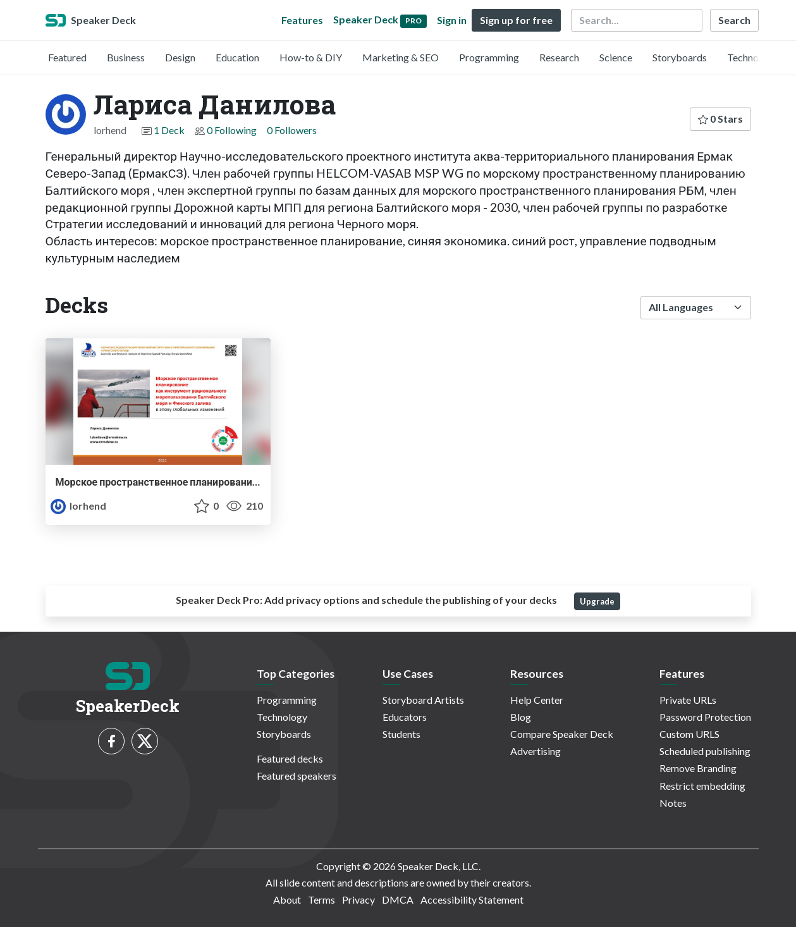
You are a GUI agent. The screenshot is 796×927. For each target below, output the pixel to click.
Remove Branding (698, 768)
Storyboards (679, 57)
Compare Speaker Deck (561, 734)
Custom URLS (689, 734)
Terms (321, 899)
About (287, 899)
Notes (673, 803)
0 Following (232, 130)
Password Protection (705, 717)
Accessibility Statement (472, 899)
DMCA (397, 899)
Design (180, 57)
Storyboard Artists (423, 700)
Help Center (536, 700)
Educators (405, 717)
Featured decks (290, 758)
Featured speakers (296, 776)
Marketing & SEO (400, 57)
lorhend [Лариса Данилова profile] (78, 506)
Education (237, 57)
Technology (752, 57)
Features (302, 20)
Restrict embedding (702, 786)
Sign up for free (516, 20)
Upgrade (597, 601)
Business (126, 57)
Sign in (452, 20)
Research (559, 57)
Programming (489, 57)
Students (401, 734)
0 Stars (720, 119)
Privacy (358, 899)
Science (615, 57)
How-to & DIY (310, 57)
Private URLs (687, 700)
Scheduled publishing (704, 751)
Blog (520, 717)
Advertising (535, 751)
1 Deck (169, 130)
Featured (67, 57)
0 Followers (292, 130)
